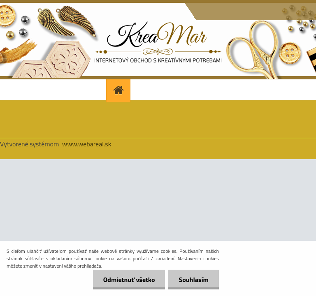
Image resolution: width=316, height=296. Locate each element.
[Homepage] (119, 89)
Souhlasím (194, 279)
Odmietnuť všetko (129, 279)
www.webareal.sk (87, 144)
